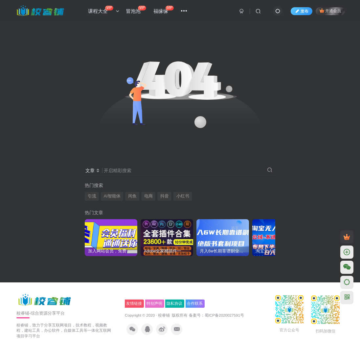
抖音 (164, 196)
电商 (148, 196)
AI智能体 (112, 196)
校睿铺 (164, 315)
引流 (92, 196)
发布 (301, 11)
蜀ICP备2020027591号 (224, 315)
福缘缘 (163, 10)
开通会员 (330, 10)
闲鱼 (132, 196)
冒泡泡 (136, 10)
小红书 (182, 196)
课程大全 (103, 10)
